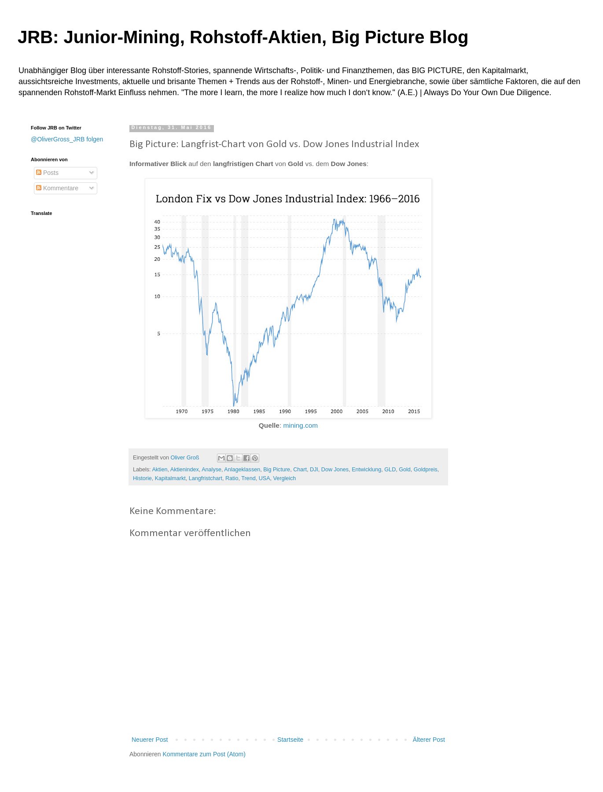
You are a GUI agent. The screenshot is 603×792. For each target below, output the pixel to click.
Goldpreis (426, 469)
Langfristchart (205, 478)
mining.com (300, 425)
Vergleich (284, 478)
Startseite (290, 739)
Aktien (159, 469)
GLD (390, 469)
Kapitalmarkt (170, 478)
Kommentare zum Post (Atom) (204, 754)
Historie (142, 478)
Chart (300, 469)
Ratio (231, 478)
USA (264, 478)
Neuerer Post (150, 739)
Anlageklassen (242, 469)
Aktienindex (184, 469)
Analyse (211, 469)
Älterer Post (429, 739)
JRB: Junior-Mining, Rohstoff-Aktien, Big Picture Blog (243, 37)
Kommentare (57, 188)
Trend (248, 478)
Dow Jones (335, 469)
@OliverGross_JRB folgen (67, 139)
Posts (47, 172)
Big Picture (276, 469)
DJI (314, 469)
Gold (405, 469)
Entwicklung (366, 469)
